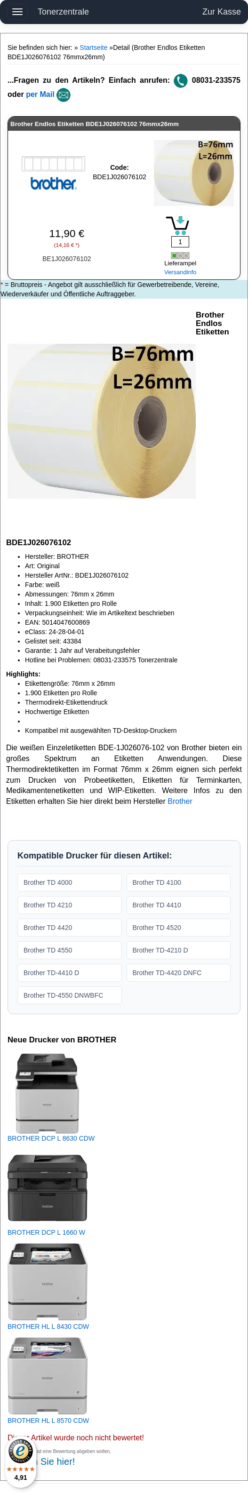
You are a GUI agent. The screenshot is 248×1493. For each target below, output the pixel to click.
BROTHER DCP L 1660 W (46, 1232)
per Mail (40, 94)
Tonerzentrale (63, 11)
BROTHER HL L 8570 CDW (48, 1420)
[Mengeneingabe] (180, 241)
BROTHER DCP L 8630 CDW (51, 1138)
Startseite (93, 47)
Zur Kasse (221, 11)
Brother (180, 801)
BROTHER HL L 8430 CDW (48, 1326)
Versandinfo (180, 272)
